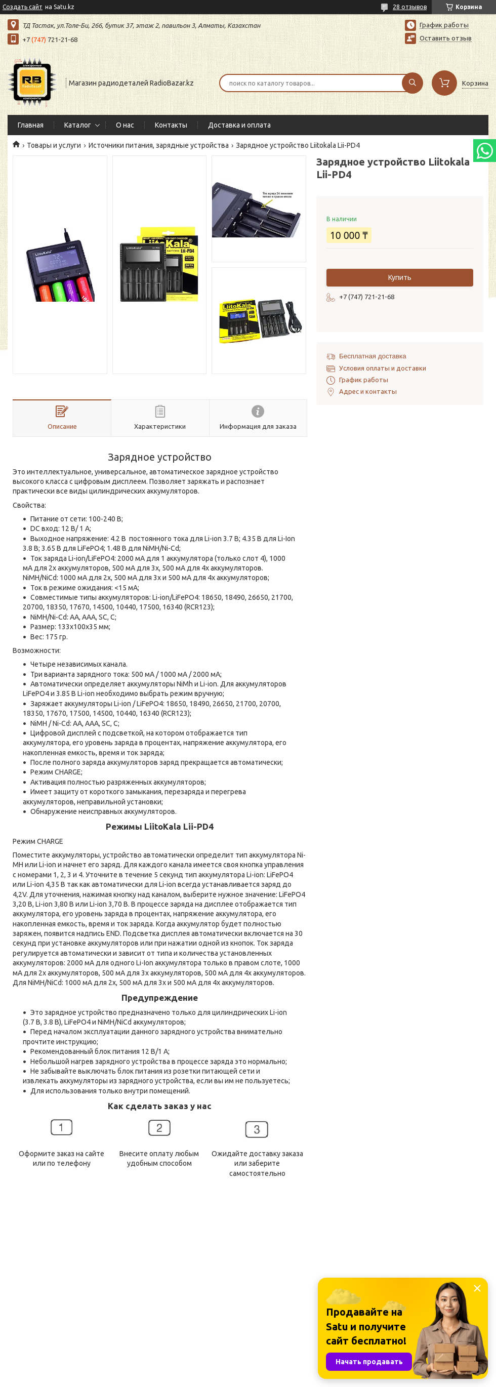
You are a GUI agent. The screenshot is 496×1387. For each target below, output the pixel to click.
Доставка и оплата (239, 125)
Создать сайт (23, 7)
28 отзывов (410, 7)
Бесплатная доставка (372, 356)
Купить (399, 277)
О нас (125, 125)
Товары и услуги (54, 145)
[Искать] (412, 83)
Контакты (171, 125)
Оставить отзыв (446, 38)
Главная (31, 125)
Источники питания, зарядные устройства (159, 145)
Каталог (77, 125)
